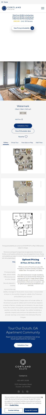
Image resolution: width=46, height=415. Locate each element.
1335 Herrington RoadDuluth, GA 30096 (23, 348)
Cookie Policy (14, 405)
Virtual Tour (14, 105)
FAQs (14, 224)
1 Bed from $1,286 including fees (23, 15)
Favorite (23, 99)
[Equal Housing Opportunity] (19, 354)
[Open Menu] (42, 8)
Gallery (5, 105)
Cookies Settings (13, 410)
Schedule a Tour (23, 88)
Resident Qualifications (26, 224)
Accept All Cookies (31, 410)
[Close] (42, 397)
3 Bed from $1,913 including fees (23, 19)
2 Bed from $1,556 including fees (23, 17)
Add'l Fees (19, 82)
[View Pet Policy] (23, 358)
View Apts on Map (27, 105)
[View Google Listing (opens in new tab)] (23, 21)
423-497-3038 (23, 343)
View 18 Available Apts (23, 93)
